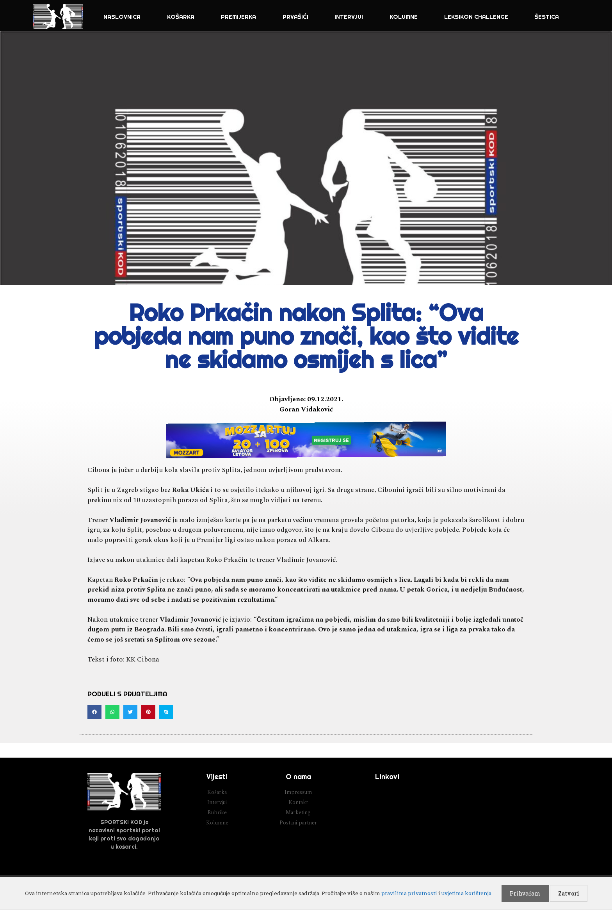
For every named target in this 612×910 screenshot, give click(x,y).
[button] (94, 712)
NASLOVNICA (122, 16)
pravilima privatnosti (409, 893)
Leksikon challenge (476, 16)
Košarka (180, 16)
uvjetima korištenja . (467, 893)
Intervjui (348, 16)
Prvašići (295, 16)
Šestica (547, 16)
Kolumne (404, 16)
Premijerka (238, 16)
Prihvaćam (525, 893)
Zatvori (568, 893)
